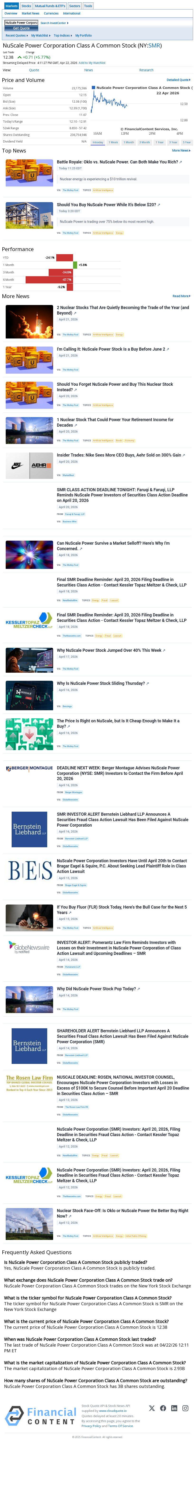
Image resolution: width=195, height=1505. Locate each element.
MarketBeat (69, 487)
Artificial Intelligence (105, 191)
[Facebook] (163, 1474)
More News (180, 150)
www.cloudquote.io (113, 1469)
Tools (88, 6)
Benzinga (68, 732)
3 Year (173, 142)
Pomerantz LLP (74, 1009)
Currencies (51, 13)
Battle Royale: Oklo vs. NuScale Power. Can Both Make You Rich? (120, 162)
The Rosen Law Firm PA (78, 1158)
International (71, 13)
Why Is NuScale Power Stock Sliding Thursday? (103, 709)
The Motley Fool (72, 191)
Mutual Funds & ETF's (50, 6)
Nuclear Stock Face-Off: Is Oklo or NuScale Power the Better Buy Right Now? (117, 1271)
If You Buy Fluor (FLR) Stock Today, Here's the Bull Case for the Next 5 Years (122, 949)
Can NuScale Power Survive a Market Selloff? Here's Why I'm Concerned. (113, 564)
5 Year (187, 142)
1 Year (160, 142)
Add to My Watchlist (102, 63)
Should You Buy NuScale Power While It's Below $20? (109, 207)
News (88, 70)
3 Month (144, 142)
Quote (34, 70)
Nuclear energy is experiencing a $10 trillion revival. (99, 180)
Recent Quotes (15, 35)
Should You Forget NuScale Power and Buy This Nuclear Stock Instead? (115, 395)
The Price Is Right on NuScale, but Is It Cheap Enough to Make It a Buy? (118, 752)
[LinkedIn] (174, 1474)
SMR (154, 45)
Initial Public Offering (141, 1293)
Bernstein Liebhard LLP (78, 873)
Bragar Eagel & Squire (77, 922)
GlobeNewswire (71, 832)
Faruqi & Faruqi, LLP (76, 528)
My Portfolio (83, 35)
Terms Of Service (120, 1484)
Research (146, 70)
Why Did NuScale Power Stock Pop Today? (98, 1033)
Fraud (107, 621)
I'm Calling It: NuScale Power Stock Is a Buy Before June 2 (113, 355)
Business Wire (71, 536)
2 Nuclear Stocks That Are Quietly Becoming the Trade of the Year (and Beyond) (118, 315)
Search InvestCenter (53, 23)
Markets (12, 6)
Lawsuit (118, 621)
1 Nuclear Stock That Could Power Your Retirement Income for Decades (115, 433)
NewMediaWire (71, 621)
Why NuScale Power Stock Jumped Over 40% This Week (111, 675)
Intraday (98, 142)
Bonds (123, 451)
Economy (134, 451)
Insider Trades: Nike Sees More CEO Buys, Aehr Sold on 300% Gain (121, 467)
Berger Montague (75, 824)
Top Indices (62, 35)
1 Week (113, 142)
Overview (11, 13)
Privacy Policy (91, 1484)
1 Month (129, 142)
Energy (123, 236)
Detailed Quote (178, 80)
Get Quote (21, 28)
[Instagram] (185, 1474)
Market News (30, 13)
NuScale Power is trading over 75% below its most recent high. (108, 225)
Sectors (74, 6)
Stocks (26, 6)
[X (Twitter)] (152, 1474)
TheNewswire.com (73, 658)
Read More (181, 300)
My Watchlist (39, 35)
